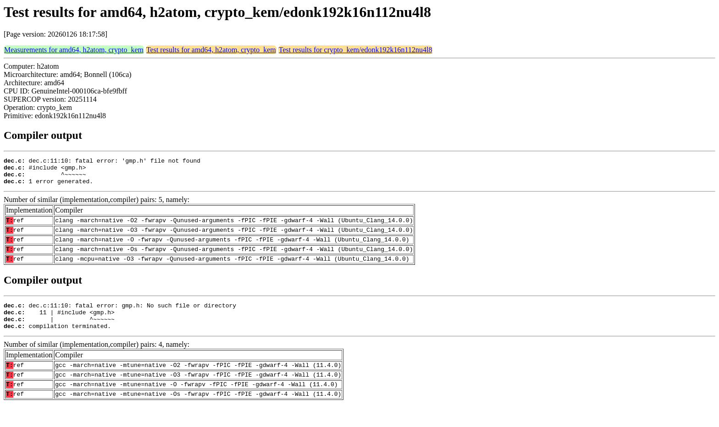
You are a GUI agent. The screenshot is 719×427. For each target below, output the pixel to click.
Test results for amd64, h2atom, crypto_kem (211, 50)
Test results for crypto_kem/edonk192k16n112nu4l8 (355, 50)
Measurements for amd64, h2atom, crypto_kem (74, 50)
